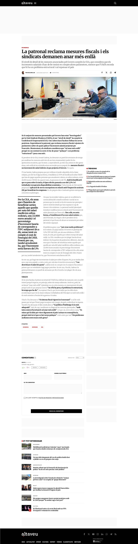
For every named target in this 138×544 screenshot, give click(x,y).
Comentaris (55, 72)
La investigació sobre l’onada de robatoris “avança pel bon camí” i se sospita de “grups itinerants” (51, 475)
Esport (52, 538)
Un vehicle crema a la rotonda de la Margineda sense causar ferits (98, 172)
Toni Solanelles (30, 72)
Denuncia (42, 367)
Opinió (38, 538)
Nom (25, 373)
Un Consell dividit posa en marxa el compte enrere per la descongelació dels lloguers (101, 177)
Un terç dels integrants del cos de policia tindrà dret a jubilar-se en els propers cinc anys (51, 454)
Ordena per (71, 357)
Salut (35, 481)
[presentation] (38, 405)
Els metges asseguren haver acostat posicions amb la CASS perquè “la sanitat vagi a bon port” (51, 495)
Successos (36, 440)
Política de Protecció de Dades (54, 540)
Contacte (31, 540)
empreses (35, 327)
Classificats (68, 538)
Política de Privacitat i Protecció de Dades (51, 397)
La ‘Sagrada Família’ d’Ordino (97, 186)
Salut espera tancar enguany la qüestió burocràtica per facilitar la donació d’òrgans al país (51, 485)
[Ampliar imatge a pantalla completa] (113, 80)
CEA (42, 327)
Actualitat (30, 538)
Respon (35, 367)
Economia (25, 47)
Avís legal (84, 540)
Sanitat (35, 492)
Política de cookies (73, 540)
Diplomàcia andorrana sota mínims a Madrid (99, 182)
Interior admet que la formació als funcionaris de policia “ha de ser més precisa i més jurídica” (50, 464)
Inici (23, 538)
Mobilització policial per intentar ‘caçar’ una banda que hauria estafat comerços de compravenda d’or (51, 444)
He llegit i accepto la (44, 397)
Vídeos (59, 538)
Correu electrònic (60, 373)
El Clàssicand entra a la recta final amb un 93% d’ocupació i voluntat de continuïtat (49, 505)
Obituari (77, 538)
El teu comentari (29, 382)
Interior (35, 451)
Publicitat (39, 540)
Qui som (24, 540)
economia (26, 327)
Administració (37, 461)
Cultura (35, 502)
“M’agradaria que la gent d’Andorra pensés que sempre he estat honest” (101, 190)
